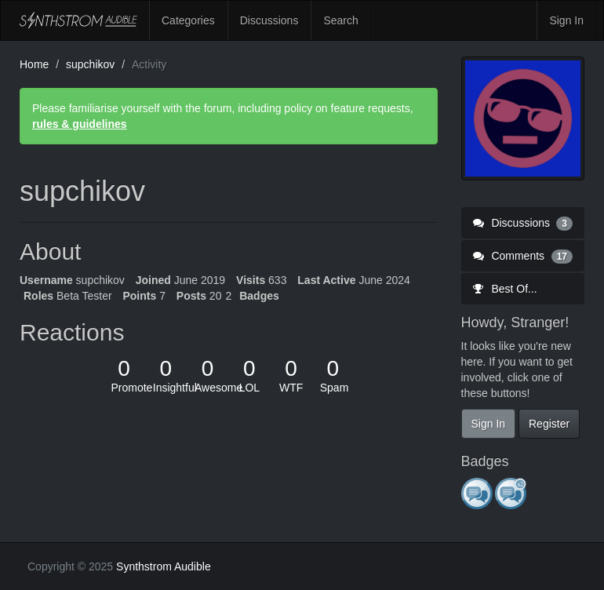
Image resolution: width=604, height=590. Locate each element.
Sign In (566, 20)
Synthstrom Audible (78, 20)
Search (340, 20)
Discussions (269, 20)
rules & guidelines (79, 124)
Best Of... (505, 288)
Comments (523, 256)
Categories (188, 20)
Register (549, 423)
